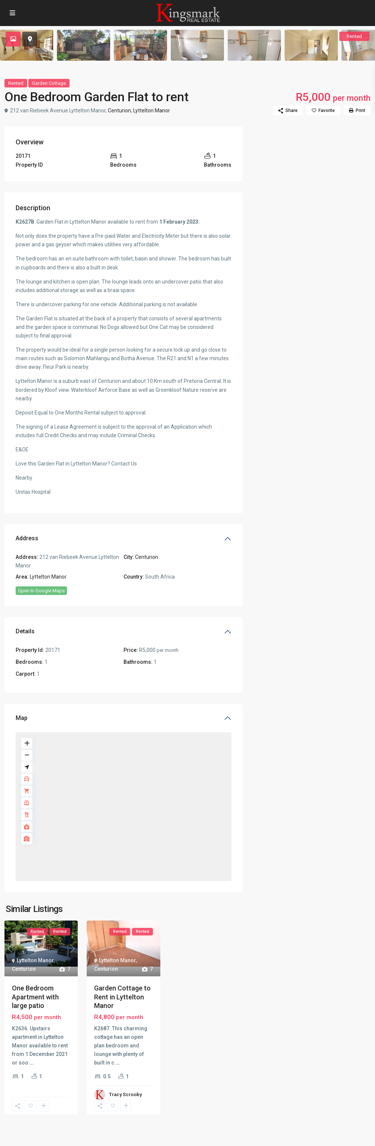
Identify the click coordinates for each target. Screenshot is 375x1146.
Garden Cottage (49, 83)
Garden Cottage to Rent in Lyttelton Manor (122, 996)
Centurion (119, 110)
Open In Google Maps (41, 590)
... (31, 1063)
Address (27, 538)
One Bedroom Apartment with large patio (35, 996)
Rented (15, 83)
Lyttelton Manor (151, 110)
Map (22, 717)
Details (25, 631)
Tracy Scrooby (125, 1094)
